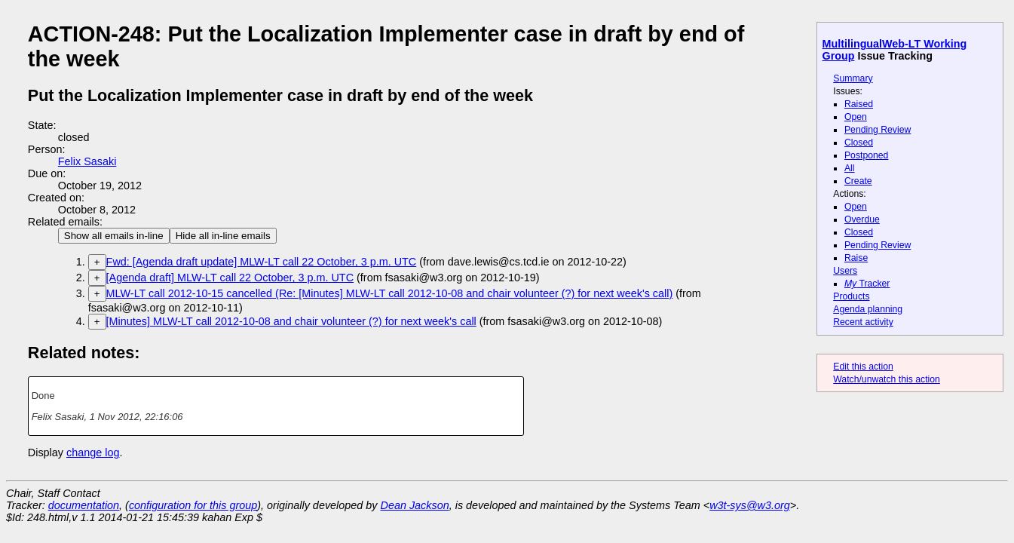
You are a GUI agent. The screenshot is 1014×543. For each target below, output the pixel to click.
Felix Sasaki (87, 161)
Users (845, 270)
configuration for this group (193, 505)
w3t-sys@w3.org (749, 505)
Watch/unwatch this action (886, 379)
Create (858, 181)
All (849, 168)
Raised (858, 104)
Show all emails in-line (114, 235)
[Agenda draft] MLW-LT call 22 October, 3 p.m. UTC (230, 278)
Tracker (867, 283)
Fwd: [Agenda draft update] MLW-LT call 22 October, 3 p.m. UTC (261, 262)
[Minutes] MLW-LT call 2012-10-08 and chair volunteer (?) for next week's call (291, 321)
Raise (856, 258)
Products (851, 296)
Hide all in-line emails (223, 235)
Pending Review (877, 129)
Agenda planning (867, 309)
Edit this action (863, 366)
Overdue (862, 219)
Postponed (866, 155)
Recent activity (863, 322)
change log (92, 452)
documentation (83, 505)
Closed (858, 142)
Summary (852, 78)
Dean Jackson (415, 505)
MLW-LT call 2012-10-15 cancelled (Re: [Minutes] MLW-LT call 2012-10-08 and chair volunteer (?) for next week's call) (389, 293)
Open (855, 117)
